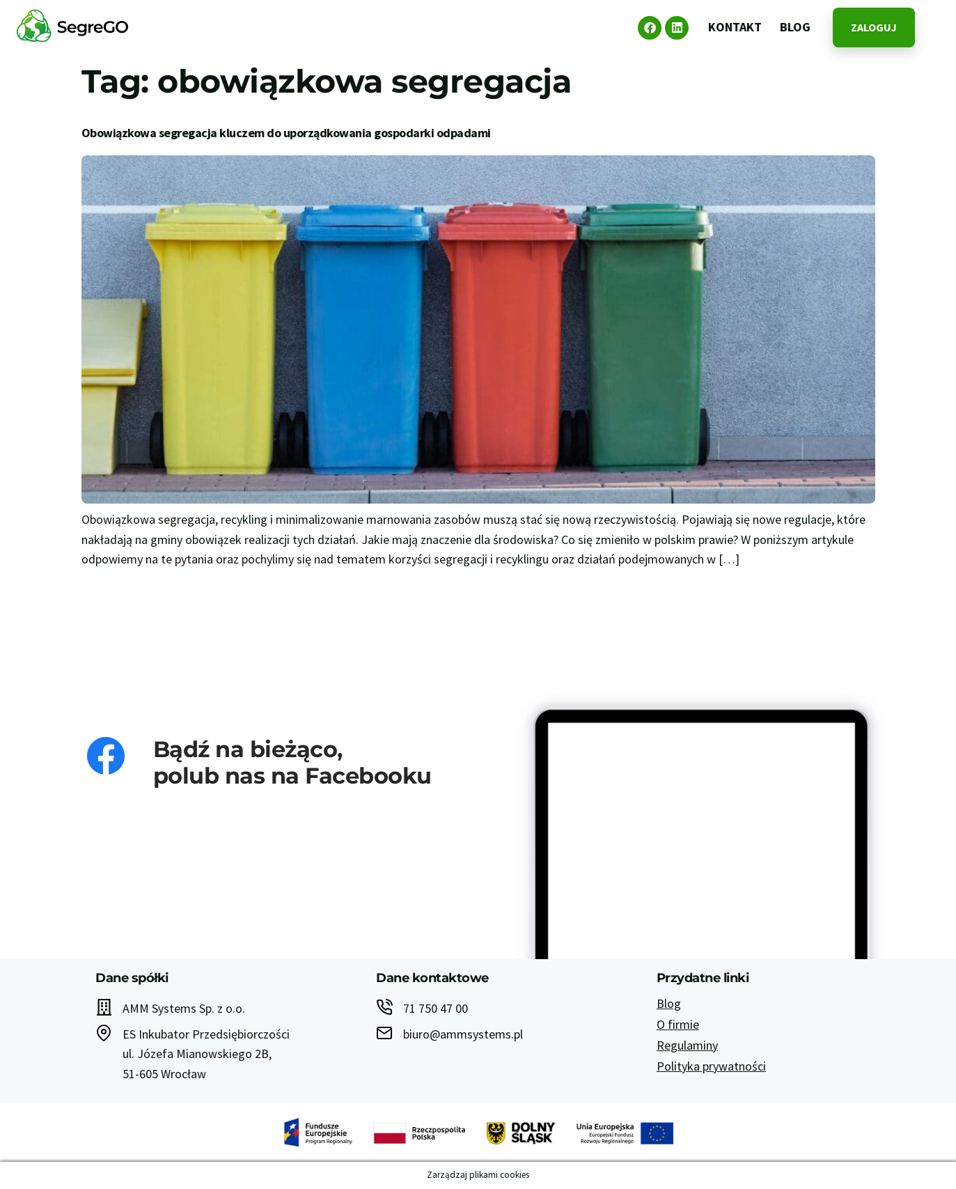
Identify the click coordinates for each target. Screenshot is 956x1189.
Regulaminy (687, 1045)
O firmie (678, 1024)
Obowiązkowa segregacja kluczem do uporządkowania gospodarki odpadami (286, 133)
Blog (669, 1003)
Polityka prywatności (711, 1066)
